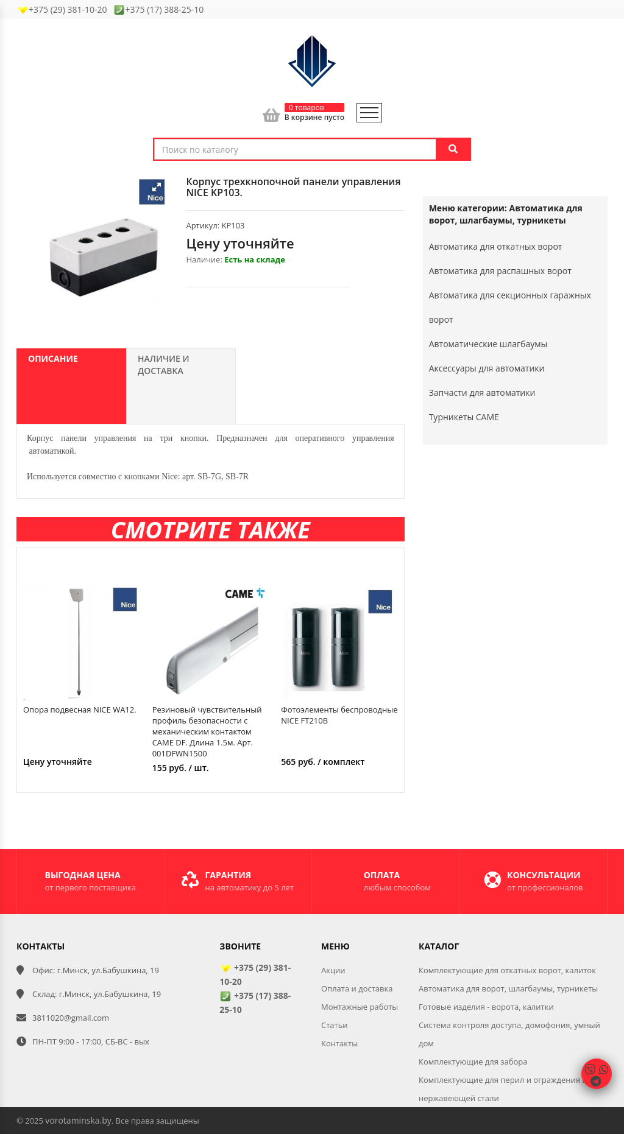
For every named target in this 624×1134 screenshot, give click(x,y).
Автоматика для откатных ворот (495, 246)
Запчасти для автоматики (482, 392)
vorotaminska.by (78, 1120)
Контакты (339, 1043)
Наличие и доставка (164, 364)
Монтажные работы (359, 1006)
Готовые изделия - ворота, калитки (486, 1006)
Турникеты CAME (464, 417)
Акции (333, 970)
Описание (53, 358)
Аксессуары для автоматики (487, 368)
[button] (156, 187)
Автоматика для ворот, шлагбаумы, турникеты (508, 988)
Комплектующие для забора (473, 1061)
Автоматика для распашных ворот (500, 270)
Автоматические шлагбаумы (488, 344)
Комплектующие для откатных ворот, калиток (507, 970)
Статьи (334, 1025)
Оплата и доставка (356, 988)
